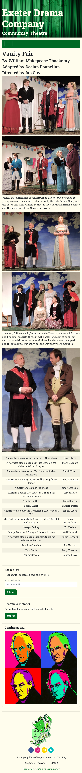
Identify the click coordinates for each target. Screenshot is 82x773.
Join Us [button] (10, 615)
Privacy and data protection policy (41, 768)
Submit (10, 592)
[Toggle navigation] (8, 44)
